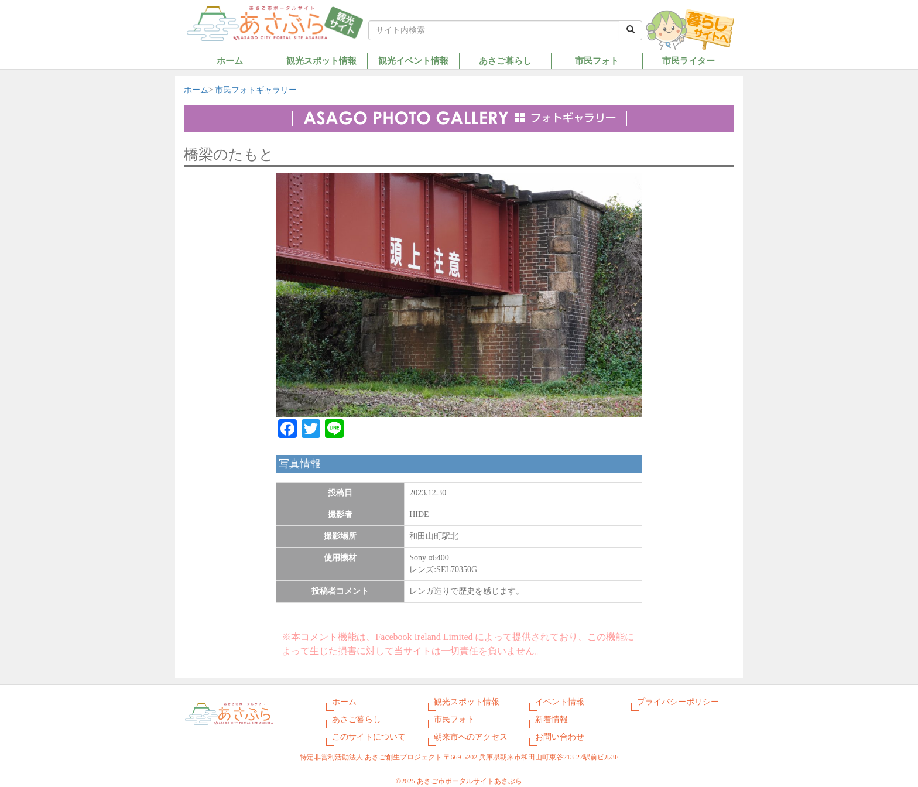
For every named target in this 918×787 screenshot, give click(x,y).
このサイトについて (369, 737)
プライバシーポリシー (678, 701)
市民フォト (597, 61)
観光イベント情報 (413, 61)
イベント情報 (559, 701)
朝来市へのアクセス (471, 737)
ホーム (230, 61)
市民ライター (688, 61)
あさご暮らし (505, 61)
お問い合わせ (559, 737)
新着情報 (551, 719)
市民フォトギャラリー (256, 89)
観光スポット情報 (321, 61)
